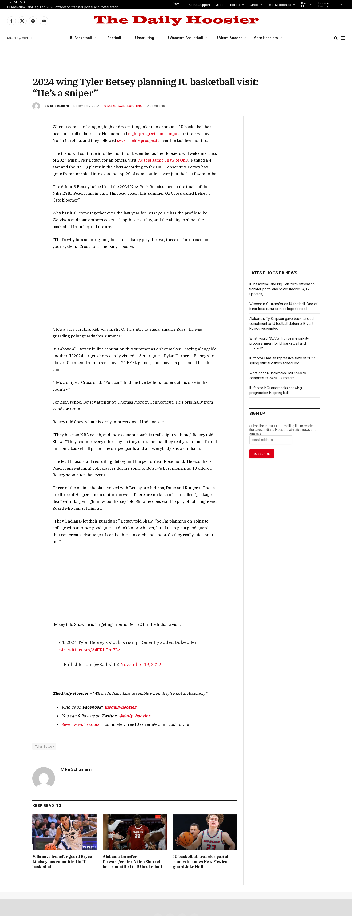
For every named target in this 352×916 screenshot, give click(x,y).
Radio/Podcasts (278, 5)
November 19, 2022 (134, 610)
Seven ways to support (79, 670)
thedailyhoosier (112, 653)
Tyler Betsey (44, 692)
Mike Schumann (58, 106)
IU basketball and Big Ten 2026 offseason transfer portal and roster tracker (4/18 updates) (66, 7)
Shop (253, 5)
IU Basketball (83, 38)
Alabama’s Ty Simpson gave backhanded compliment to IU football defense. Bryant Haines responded (281, 323)
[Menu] (343, 38)
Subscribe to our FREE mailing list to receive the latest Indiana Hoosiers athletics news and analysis (282, 429)
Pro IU (301, 4)
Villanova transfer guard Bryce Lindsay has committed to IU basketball (62, 805)
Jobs (221, 5)
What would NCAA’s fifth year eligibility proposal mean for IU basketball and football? (279, 343)
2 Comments (152, 106)
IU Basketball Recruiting (120, 105)
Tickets (234, 5)
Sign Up (177, 4)
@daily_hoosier (123, 661)
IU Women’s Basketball (185, 38)
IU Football (114, 38)
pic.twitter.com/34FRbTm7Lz (86, 595)
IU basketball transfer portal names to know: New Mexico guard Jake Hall (202, 805)
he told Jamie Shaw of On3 (127, 160)
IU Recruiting (145, 38)
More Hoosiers (263, 38)
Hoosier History (323, 4)
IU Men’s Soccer (228, 38)
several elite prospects (85, 140)
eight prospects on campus (111, 133)
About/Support (200, 5)
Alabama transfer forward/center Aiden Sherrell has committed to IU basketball (133, 805)
